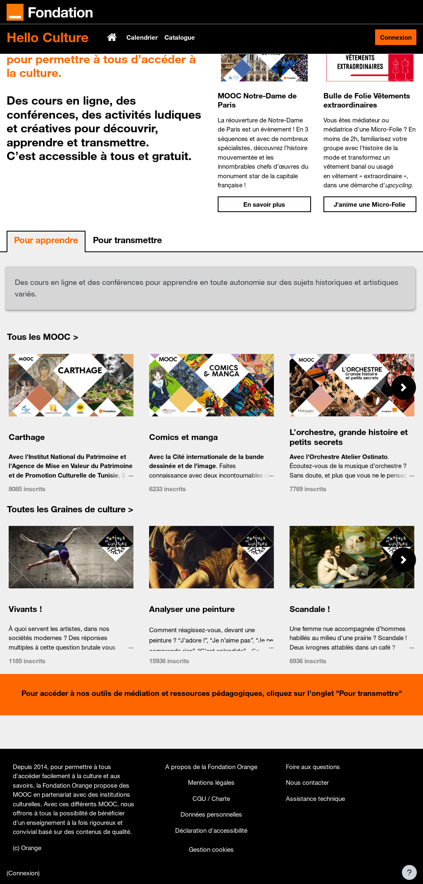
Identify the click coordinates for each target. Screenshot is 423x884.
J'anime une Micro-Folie (370, 237)
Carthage (27, 469)
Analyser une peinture (192, 642)
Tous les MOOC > (42, 369)
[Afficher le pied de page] (409, 872)
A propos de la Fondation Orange (211, 766)
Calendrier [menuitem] (142, 37)
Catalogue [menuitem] (179, 37)
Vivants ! (25, 642)
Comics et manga (183, 469)
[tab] (46, 275)
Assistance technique (315, 798)
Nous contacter (307, 782)
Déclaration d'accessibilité (211, 830)
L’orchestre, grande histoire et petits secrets (349, 469)
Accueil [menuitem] (112, 37)
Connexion (396, 37)
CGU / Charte (211, 798)
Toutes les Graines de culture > (70, 542)
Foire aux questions (313, 766)
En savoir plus (264, 237)
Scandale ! (310, 642)
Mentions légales (211, 782)
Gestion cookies (211, 849)
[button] (403, 420)
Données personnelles (211, 814)
